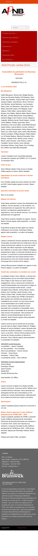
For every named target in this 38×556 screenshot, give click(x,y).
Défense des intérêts (11, 37)
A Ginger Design (21, 528)
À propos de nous (9, 33)
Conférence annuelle (10, 42)
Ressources (7, 46)
